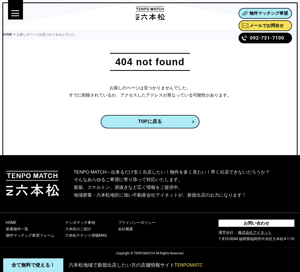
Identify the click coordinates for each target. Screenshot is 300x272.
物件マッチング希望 (265, 13)
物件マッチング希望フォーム (30, 235)
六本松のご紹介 (78, 229)
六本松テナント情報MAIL (86, 235)
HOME (11, 222)
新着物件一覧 (17, 229)
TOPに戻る (150, 121)
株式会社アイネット (255, 232)
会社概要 (125, 229)
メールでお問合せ (263, 25)
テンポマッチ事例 (80, 222)
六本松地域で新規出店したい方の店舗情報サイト (136, 265)
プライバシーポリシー (136, 222)
